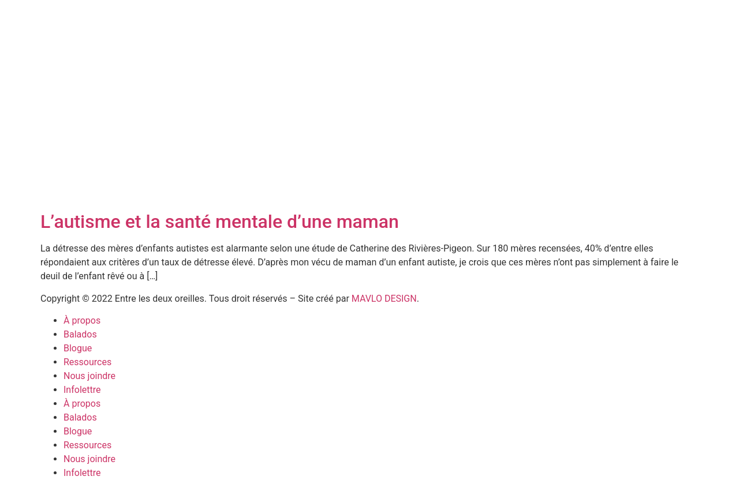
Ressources (87, 362)
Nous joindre (89, 375)
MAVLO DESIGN (384, 298)
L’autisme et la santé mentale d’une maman (219, 221)
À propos (82, 320)
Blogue (78, 348)
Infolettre (82, 389)
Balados (80, 334)
